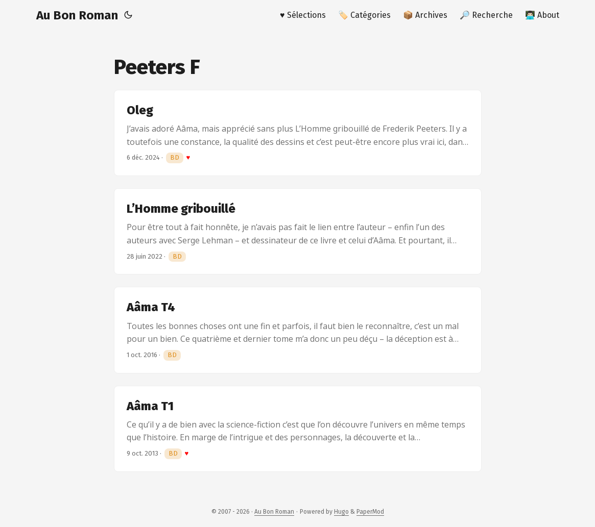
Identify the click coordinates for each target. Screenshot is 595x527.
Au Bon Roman (77, 15)
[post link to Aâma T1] (297, 428)
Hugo (341, 511)
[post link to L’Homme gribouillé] (297, 231)
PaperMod (370, 511)
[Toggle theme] (128, 15)
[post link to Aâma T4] (297, 329)
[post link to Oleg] (297, 132)
